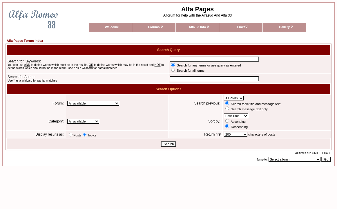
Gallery (286, 27)
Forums (155, 27)
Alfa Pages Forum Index (25, 40)
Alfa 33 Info (199, 27)
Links (242, 27)
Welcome (112, 27)
